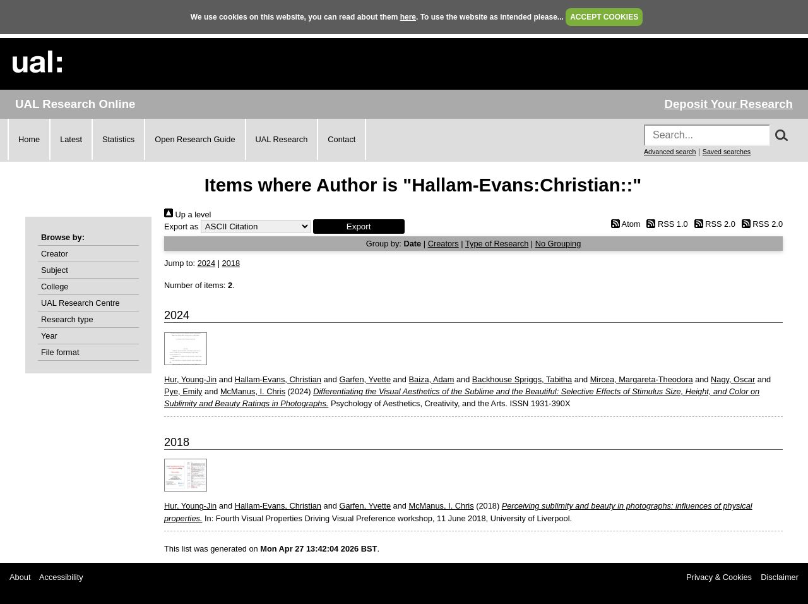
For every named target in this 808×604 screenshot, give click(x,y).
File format (60, 352)
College (54, 286)
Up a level (187, 214)
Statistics (118, 139)
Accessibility (61, 577)
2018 (231, 263)
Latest (71, 139)
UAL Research (282, 139)
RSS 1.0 (665, 224)
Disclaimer (780, 577)
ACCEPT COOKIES (604, 17)
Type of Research (496, 243)
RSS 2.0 (712, 224)
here (408, 17)
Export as (181, 226)
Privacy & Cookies (719, 577)
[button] (359, 226)
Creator (54, 253)
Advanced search (670, 151)
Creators (443, 243)
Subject (54, 270)
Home (29, 139)
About (19, 577)
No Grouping (558, 243)
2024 (206, 263)
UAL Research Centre (80, 303)
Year (49, 336)
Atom (623, 224)
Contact (341, 139)
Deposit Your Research (728, 104)
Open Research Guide (195, 139)
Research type (67, 319)
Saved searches (727, 151)
